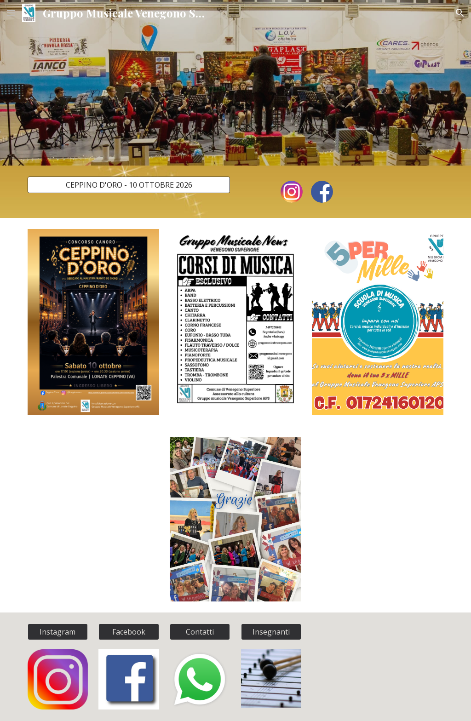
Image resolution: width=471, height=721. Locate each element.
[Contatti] (200, 631)
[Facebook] (128, 631)
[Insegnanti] (271, 631)
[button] (11, 12)
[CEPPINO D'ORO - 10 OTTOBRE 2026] (129, 184)
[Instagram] (57, 631)
